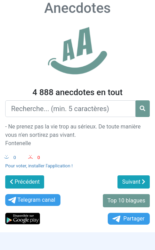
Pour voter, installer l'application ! (39, 165)
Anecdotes (77, 8)
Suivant (133, 181)
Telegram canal (31, 200)
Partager (128, 219)
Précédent (25, 181)
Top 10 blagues (126, 200)
